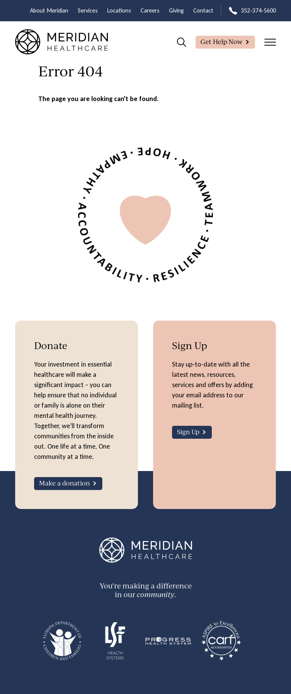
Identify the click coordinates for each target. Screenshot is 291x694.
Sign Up (188, 432)
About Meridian (49, 10)
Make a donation (64, 483)
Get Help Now (221, 42)
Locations (119, 10)
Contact (203, 10)
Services (88, 10)
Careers (150, 10)
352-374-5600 (258, 10)
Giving (176, 10)
